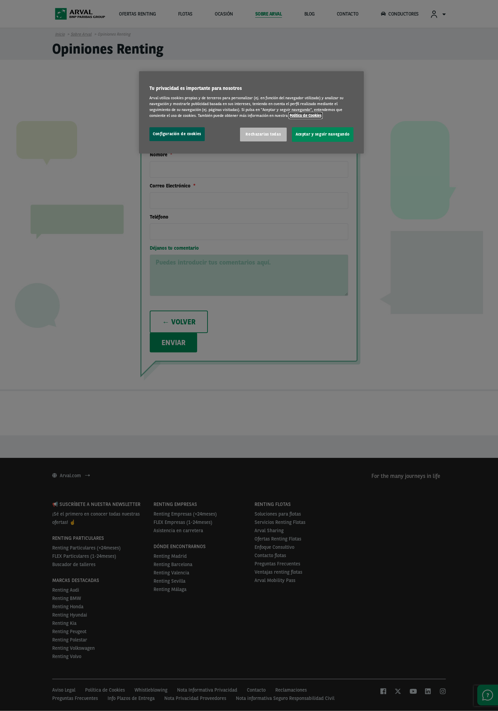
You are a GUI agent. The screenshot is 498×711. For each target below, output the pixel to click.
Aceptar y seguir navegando (323, 134)
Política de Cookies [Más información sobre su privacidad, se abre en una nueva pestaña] (305, 115)
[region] (251, 112)
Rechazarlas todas (263, 134)
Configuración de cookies (177, 133)
